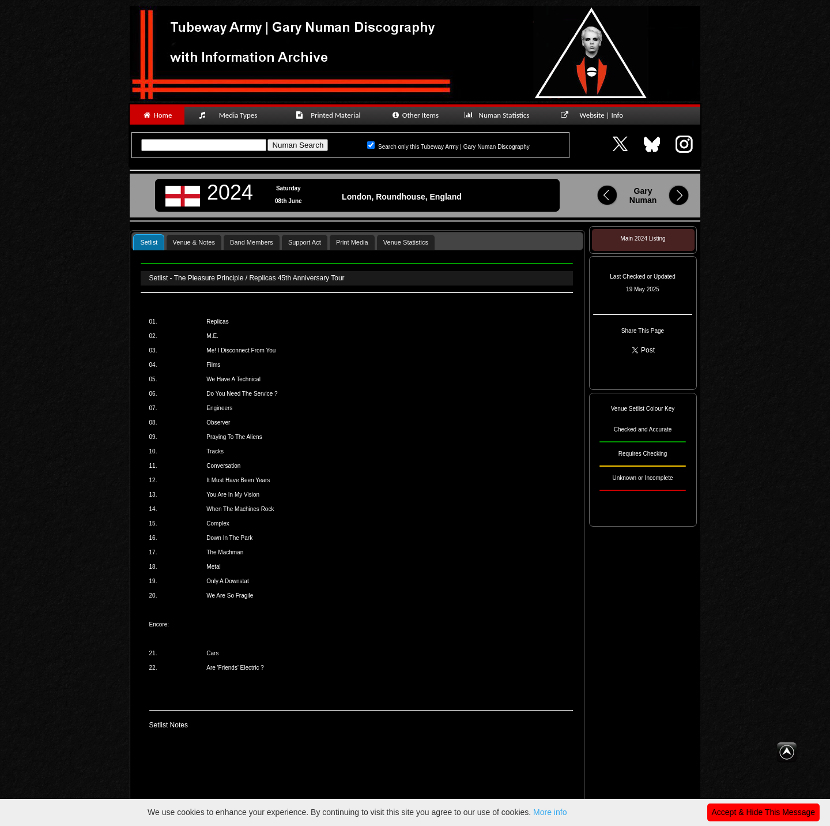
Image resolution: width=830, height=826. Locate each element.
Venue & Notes (194, 242)
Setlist (148, 242)
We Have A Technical (233, 379)
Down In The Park (229, 538)
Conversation (223, 466)
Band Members (251, 242)
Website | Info (596, 115)
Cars (212, 653)
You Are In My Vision (232, 494)
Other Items (415, 115)
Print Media (352, 242)
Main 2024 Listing (642, 238)
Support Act (304, 242)
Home (157, 115)
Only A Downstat (227, 581)
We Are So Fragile (229, 595)
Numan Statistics (499, 115)
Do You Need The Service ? (241, 394)
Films (213, 365)
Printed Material (330, 115)
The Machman (224, 552)
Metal (213, 567)
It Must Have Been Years (238, 480)
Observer (218, 422)
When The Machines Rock (240, 509)
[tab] (148, 242)
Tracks (215, 451)
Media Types (233, 115)
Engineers (219, 408)
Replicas (217, 321)
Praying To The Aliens (234, 437)
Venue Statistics (405, 242)
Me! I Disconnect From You (241, 350)
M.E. (212, 336)
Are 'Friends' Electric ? (234, 667)
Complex (217, 523)
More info (550, 812)
